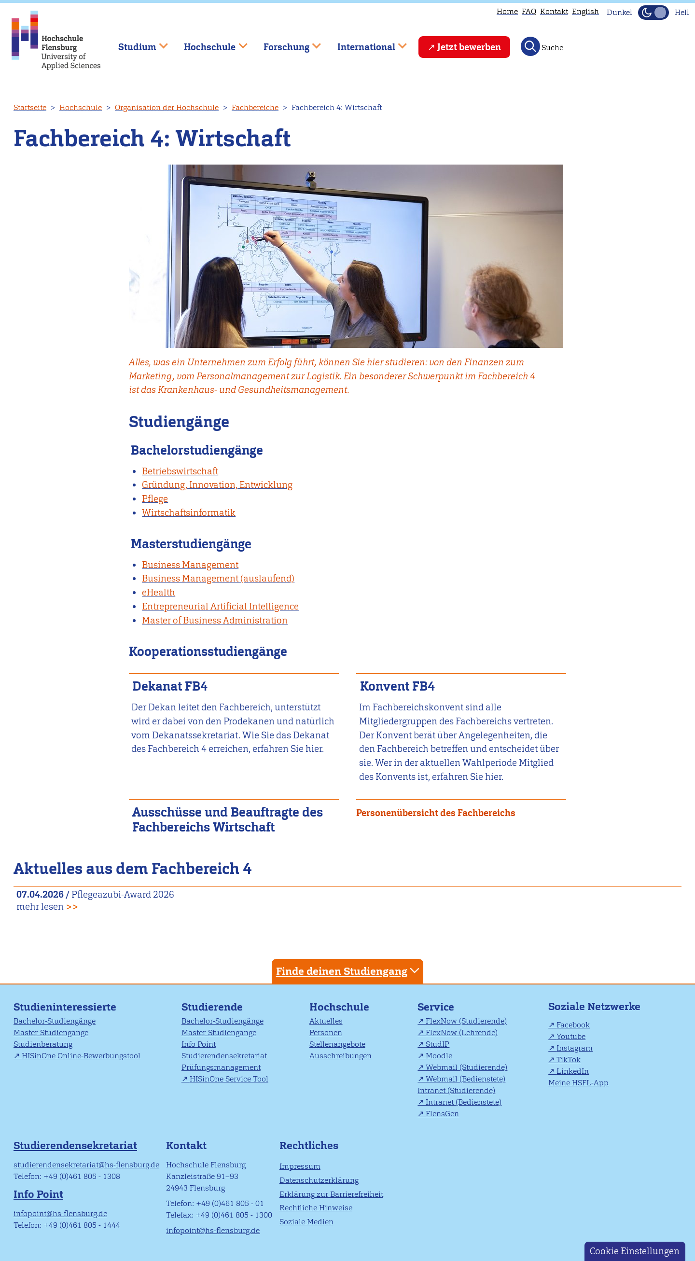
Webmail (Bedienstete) (465, 1079)
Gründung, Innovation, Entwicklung (217, 485)
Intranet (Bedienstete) (463, 1102)
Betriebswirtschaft (180, 471)
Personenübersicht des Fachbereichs (435, 813)
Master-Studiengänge (51, 1032)
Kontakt (554, 11)
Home (507, 11)
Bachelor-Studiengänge (55, 1021)
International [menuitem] (365, 43)
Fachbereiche (255, 107)
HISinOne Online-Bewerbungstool (81, 1056)
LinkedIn (572, 1071)
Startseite (30, 107)
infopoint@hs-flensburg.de (60, 1213)
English (585, 11)
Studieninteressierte (65, 1007)
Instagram (574, 1048)
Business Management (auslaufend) (218, 578)
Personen (325, 1032)
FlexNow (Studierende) (466, 1021)
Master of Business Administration (215, 620)
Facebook (573, 1025)
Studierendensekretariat (224, 1056)
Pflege (155, 499)
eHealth (158, 592)
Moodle (439, 1056)
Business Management (190, 565)
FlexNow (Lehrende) (462, 1032)
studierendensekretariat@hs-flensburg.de (86, 1165)
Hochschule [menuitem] (209, 43)
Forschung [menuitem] (285, 43)
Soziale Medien (306, 1222)
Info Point (198, 1044)
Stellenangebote (337, 1044)
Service (435, 1007)
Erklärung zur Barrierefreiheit (331, 1194)
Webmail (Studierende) (466, 1067)
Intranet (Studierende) (456, 1090)
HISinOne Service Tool (229, 1079)
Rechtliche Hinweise (315, 1208)
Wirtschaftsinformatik (189, 513)
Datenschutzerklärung (319, 1180)
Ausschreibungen (340, 1056)
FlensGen (442, 1114)
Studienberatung (43, 1044)
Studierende (212, 1007)
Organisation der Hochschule (167, 107)
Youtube (570, 1036)
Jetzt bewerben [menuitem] (469, 47)
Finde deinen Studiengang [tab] (349, 970)
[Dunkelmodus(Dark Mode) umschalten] (653, 12)
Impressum (299, 1166)
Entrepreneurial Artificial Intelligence (220, 606)
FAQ (529, 11)
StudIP (437, 1044)
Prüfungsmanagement (221, 1067)
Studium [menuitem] (136, 43)
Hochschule (80, 107)
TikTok (568, 1059)
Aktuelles (326, 1021)
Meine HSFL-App (578, 1083)
